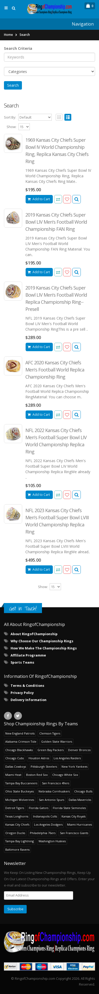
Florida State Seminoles (69, 808)
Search (25, 34)
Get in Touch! (23, 608)
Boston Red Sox (37, 775)
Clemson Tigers (49, 733)
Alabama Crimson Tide (20, 741)
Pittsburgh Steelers (44, 766)
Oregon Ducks (15, 833)
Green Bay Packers (50, 750)
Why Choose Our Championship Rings (42, 641)
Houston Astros (39, 758)
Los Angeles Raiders (67, 758)
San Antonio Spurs (51, 800)
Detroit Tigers (14, 808)
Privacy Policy (22, 693)
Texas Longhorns (16, 816)
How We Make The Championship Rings (44, 648)
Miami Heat (13, 775)
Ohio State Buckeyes (19, 791)
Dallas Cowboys (15, 766)
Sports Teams (22, 662)
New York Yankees (74, 766)
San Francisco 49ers (55, 783)
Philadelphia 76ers (42, 833)
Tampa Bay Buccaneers (21, 783)
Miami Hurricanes (79, 824)
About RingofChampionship (34, 634)
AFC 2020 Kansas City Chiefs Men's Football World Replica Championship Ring (54, 369)
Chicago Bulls (83, 791)
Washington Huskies (52, 841)
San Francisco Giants (74, 833)
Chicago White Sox (65, 775)
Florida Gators (38, 808)
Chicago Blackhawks (19, 750)
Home (8, 34)
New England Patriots (20, 733)
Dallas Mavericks (80, 800)
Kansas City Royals (74, 816)
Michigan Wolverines (19, 800)
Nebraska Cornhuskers (54, 791)
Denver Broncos (79, 750)
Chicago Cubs (14, 758)
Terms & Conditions (27, 685)
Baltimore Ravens (17, 849)
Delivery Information (28, 700)
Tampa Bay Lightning (19, 841)
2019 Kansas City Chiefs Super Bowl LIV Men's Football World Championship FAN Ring (56, 222)
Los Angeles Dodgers (48, 824)
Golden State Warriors (56, 741)
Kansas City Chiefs (17, 824)
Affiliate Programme (28, 655)
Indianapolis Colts (45, 816)
